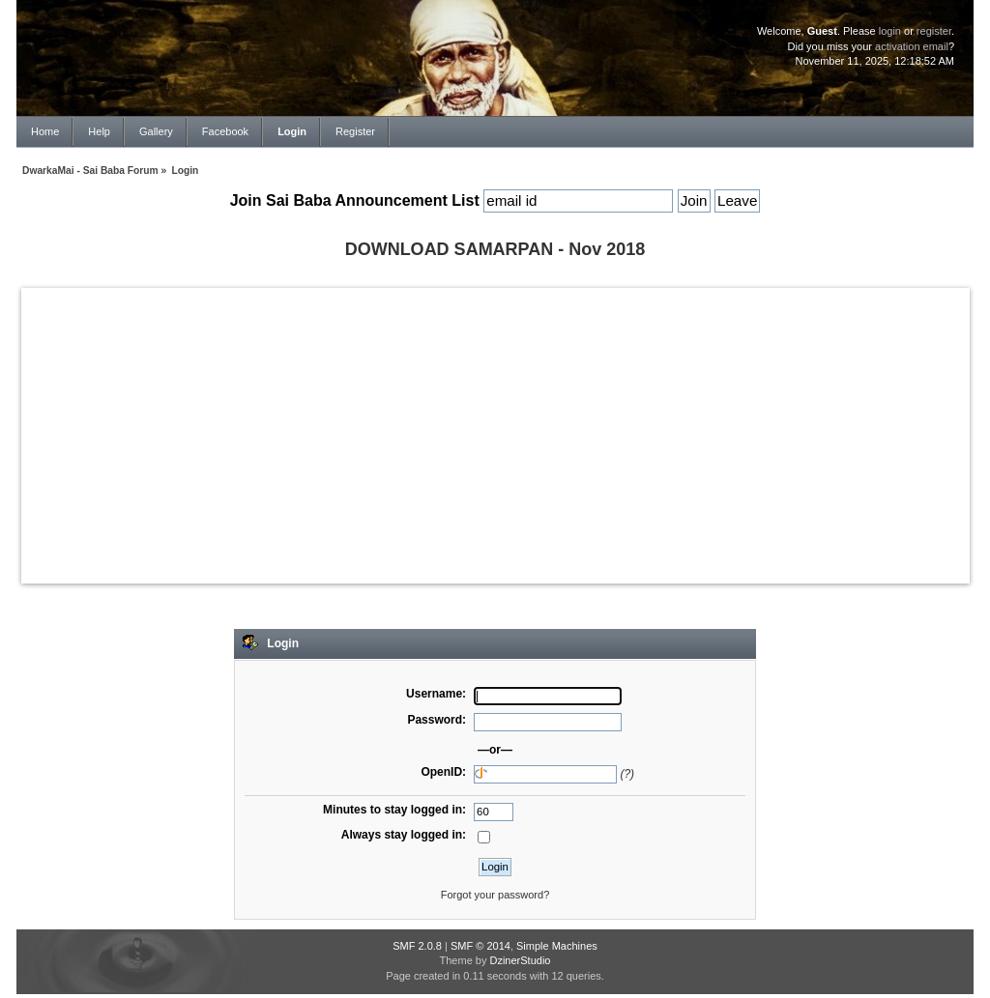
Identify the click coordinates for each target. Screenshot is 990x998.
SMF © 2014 (480, 946)
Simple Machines (556, 946)
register (934, 31)
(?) (627, 774)
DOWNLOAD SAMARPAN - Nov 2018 (495, 249)
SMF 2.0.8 (417, 946)
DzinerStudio (519, 960)
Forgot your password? (495, 894)
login (890, 31)
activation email (911, 46)
